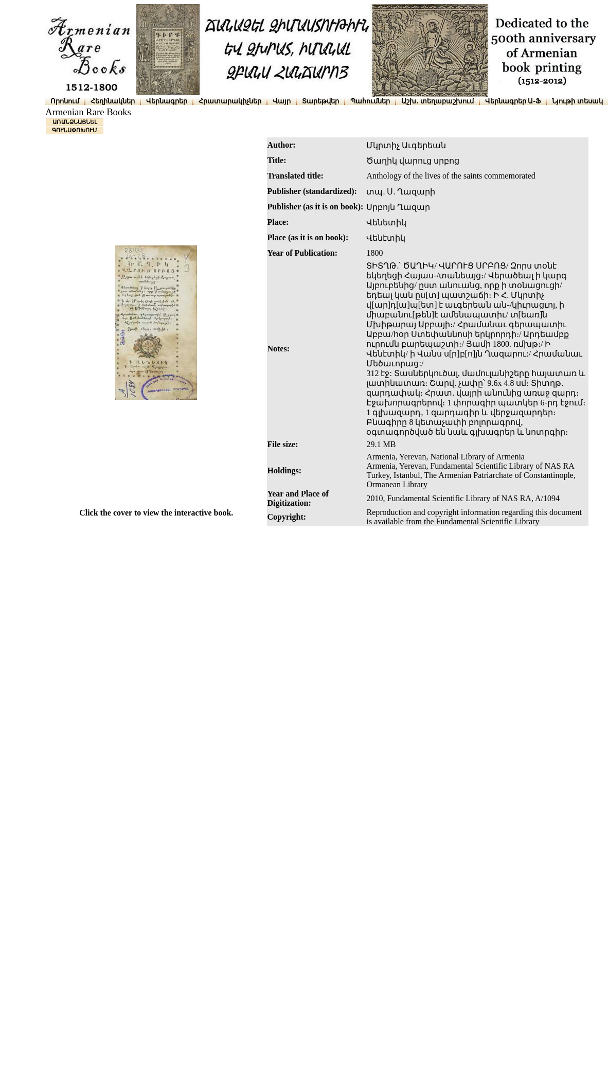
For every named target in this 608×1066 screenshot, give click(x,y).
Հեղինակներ (113, 101)
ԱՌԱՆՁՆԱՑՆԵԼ (74, 122)
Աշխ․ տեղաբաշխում (437, 101)
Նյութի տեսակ (577, 101)
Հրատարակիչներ (230, 101)
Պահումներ (370, 101)
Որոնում (64, 101)
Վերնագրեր (166, 101)
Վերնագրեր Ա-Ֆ (513, 101)
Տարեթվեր (320, 101)
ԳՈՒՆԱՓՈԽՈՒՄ (74, 130)
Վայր (282, 101)
